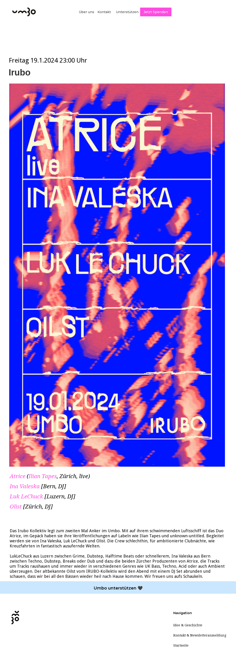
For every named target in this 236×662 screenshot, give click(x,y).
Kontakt (104, 12)
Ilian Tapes (43, 476)
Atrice (17, 476)
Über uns (86, 12)
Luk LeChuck (26, 496)
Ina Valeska (25, 486)
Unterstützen (127, 12)
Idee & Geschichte (187, 625)
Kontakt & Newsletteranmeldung (199, 635)
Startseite (181, 645)
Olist (16, 506)
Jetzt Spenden (156, 12)
